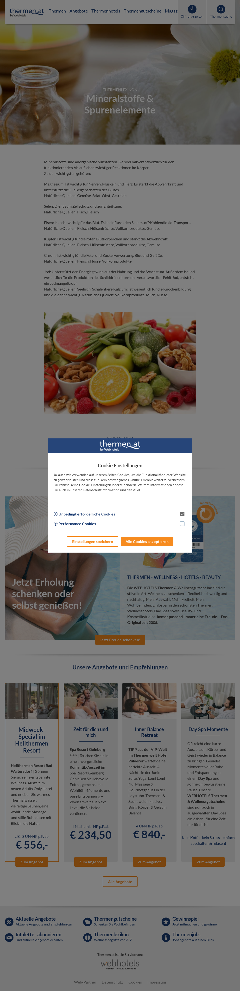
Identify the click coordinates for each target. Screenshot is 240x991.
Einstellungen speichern (92, 541)
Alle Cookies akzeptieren (147, 541)
